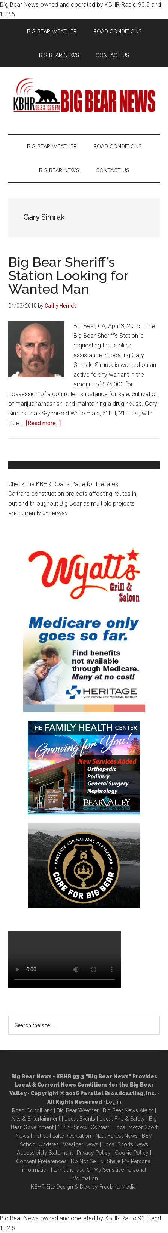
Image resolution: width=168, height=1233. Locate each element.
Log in (113, 1102)
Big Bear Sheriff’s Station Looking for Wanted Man (68, 275)
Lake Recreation (71, 1136)
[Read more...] (43, 423)
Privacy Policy (94, 1153)
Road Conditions (32, 1110)
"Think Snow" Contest (83, 1127)
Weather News (80, 1144)
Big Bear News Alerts (128, 1110)
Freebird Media (117, 1187)
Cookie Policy (131, 1153)
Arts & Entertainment (35, 1119)
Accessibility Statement (45, 1153)
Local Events (79, 1119)
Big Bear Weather (78, 1110)
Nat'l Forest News (116, 1136)
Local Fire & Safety (122, 1119)
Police (40, 1136)
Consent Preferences (41, 1161)
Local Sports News (125, 1144)
